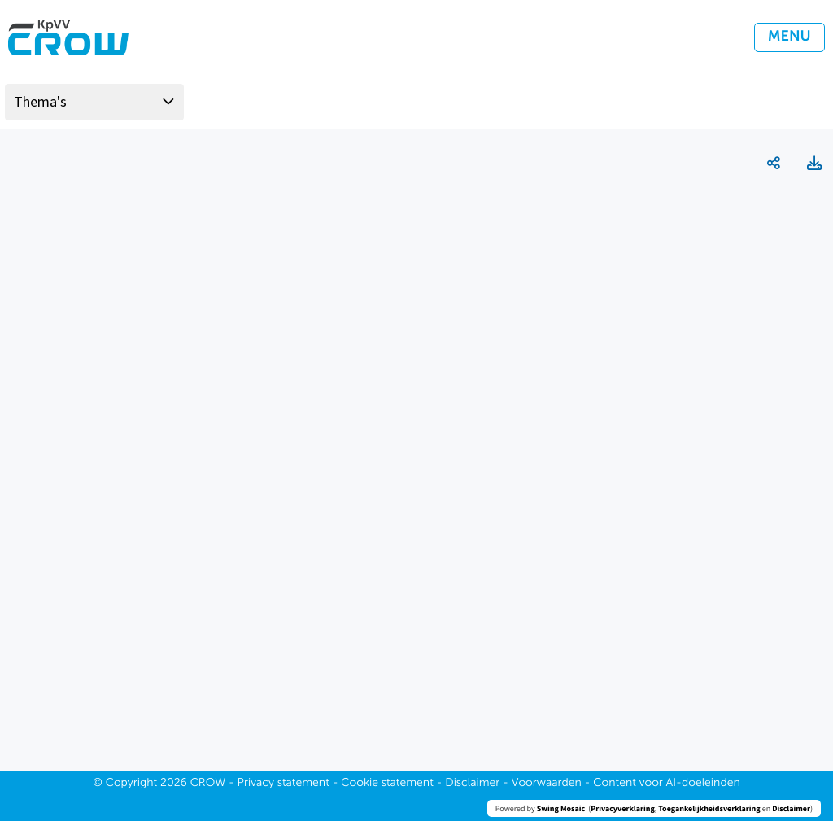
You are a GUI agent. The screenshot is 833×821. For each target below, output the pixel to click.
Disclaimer (791, 808)
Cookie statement (387, 783)
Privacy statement (283, 783)
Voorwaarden (547, 783)
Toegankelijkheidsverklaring (709, 808)
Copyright (132, 783)
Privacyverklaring (623, 808)
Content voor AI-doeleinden (666, 783)
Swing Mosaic (561, 808)
